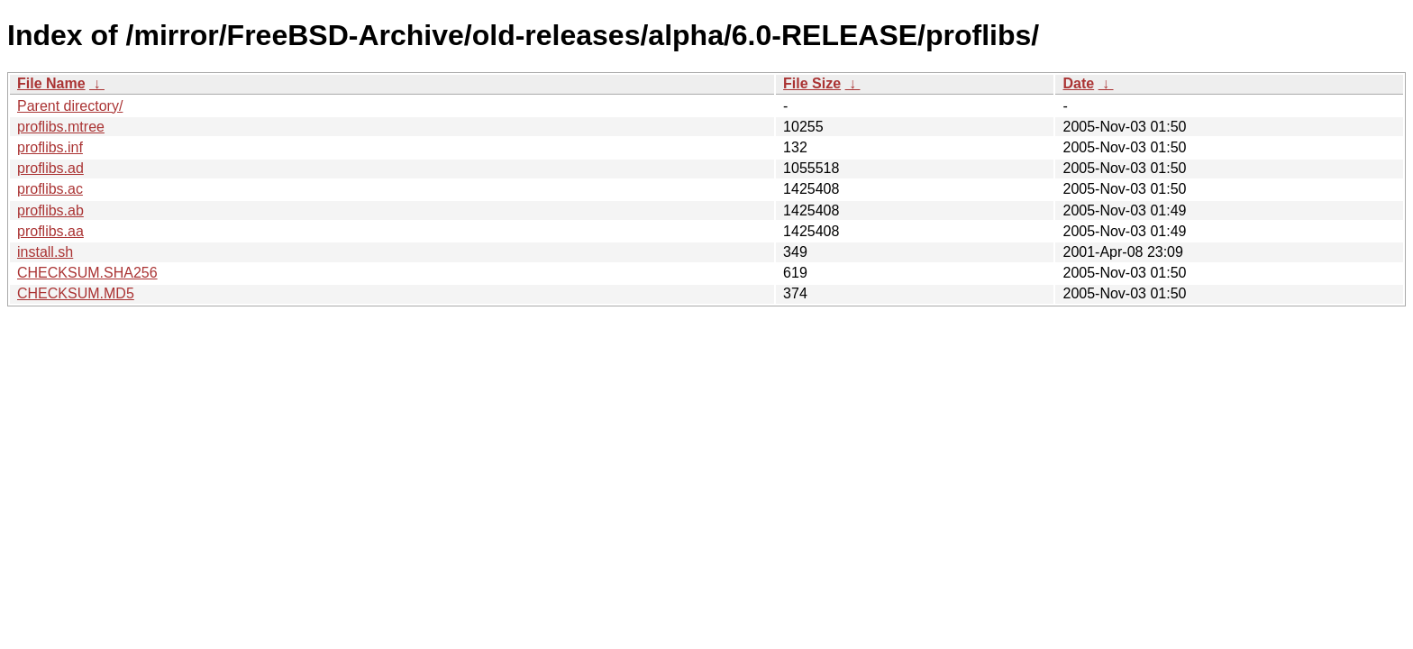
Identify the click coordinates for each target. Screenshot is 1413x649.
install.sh (45, 252)
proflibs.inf (50, 147)
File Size (812, 83)
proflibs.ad (50, 168)
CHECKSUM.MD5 (75, 293)
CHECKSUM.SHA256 (87, 272)
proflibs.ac (50, 189)
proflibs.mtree (61, 126)
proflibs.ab (50, 210)
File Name (51, 83)
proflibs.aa (50, 231)
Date (1078, 83)
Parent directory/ (70, 106)
